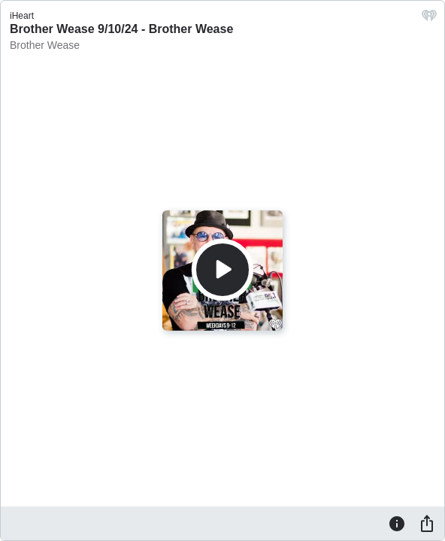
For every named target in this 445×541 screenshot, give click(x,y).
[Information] (397, 523)
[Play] (222, 270)
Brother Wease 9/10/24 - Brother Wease (121, 29)
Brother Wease (45, 45)
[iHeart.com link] (429, 19)
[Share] (427, 523)
